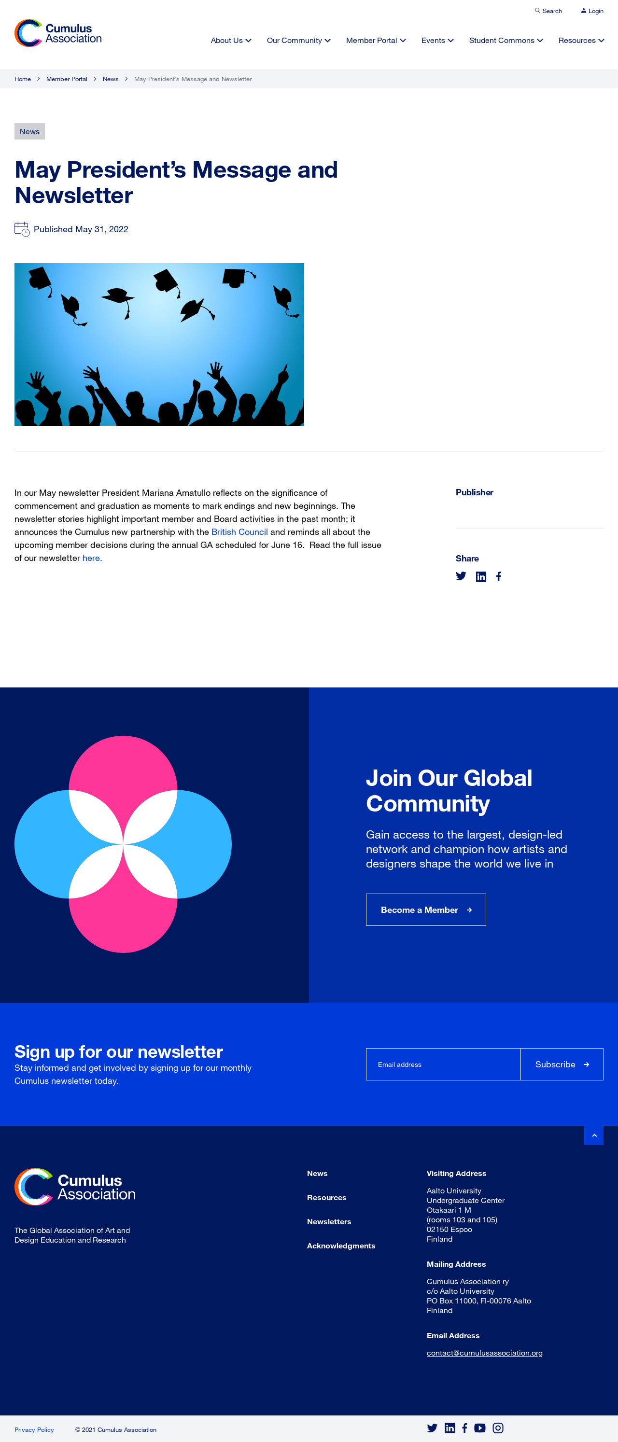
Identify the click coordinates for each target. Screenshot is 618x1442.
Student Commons (501, 39)
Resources (577, 39)
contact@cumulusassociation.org (485, 1352)
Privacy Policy (34, 1429)
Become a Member (419, 909)
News (111, 79)
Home (22, 79)
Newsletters (329, 1221)
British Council (239, 531)
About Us (227, 39)
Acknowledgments (341, 1245)
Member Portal (371, 39)
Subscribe (555, 1064)
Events (433, 39)
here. (91, 557)
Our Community (294, 39)
